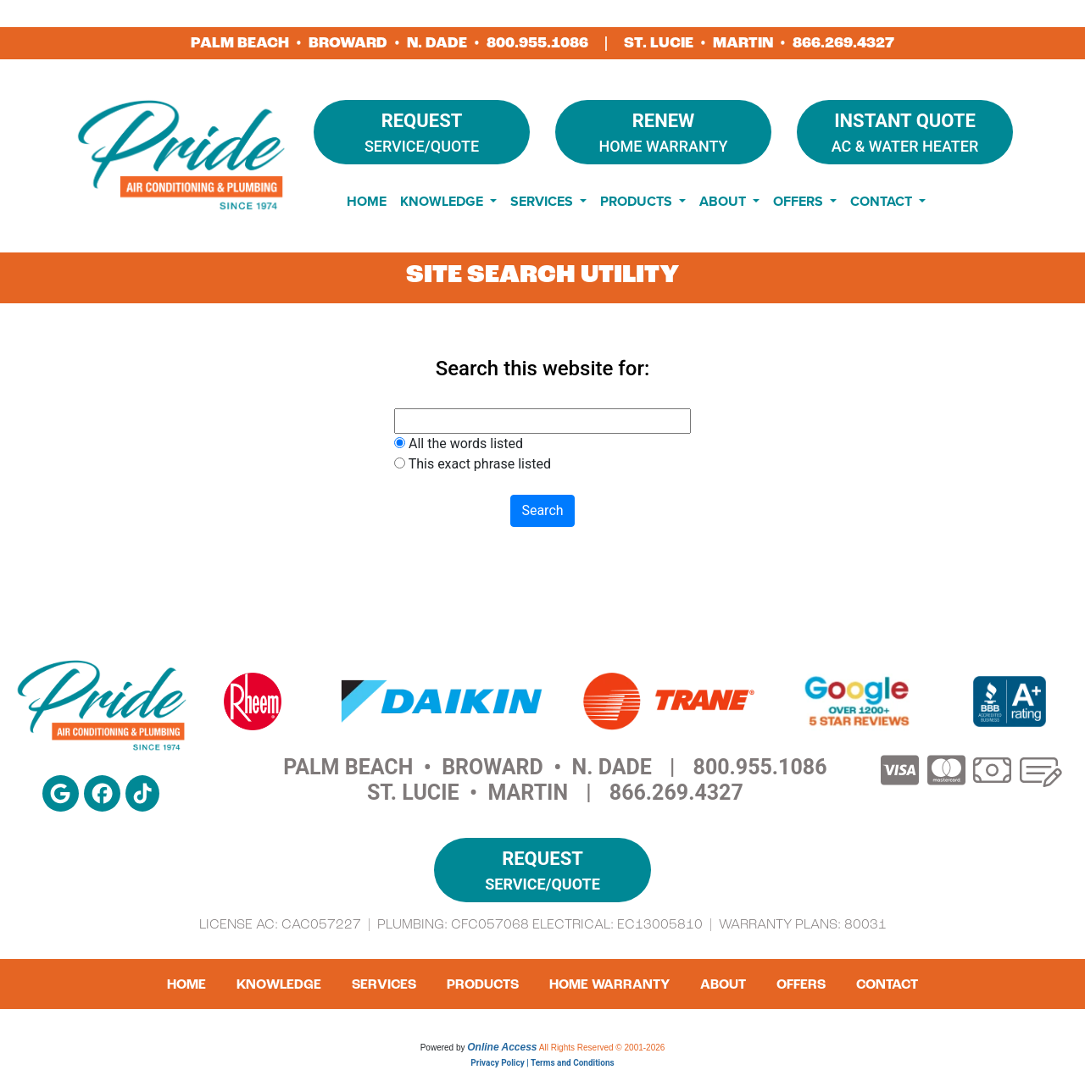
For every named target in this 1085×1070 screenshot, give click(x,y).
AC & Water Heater (905, 131)
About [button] (724, 201)
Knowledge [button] (443, 201)
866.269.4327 (843, 43)
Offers (801, 984)
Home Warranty (663, 131)
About (723, 984)
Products (483, 984)
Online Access (502, 1047)
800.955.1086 (537, 43)
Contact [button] (882, 201)
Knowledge (278, 984)
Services (384, 984)
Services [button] (543, 201)
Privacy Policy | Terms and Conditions (542, 1062)
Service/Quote (422, 131)
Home (367, 201)
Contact (887, 984)
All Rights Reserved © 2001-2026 (602, 1047)
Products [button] (638, 201)
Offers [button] (799, 201)
